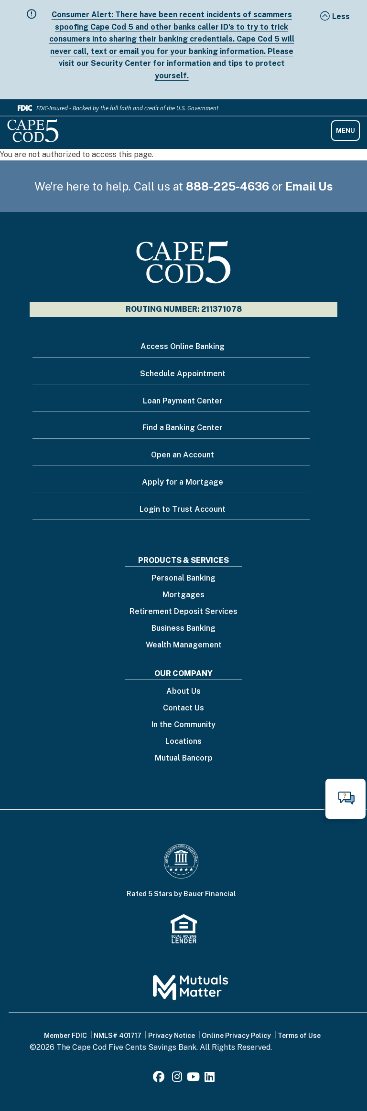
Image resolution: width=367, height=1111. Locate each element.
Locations (183, 742)
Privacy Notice (171, 1035)
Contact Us (183, 708)
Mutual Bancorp (184, 758)
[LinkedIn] (210, 1078)
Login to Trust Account (183, 509)
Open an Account (182, 454)
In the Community (183, 725)
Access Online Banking (182, 346)
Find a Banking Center (182, 427)
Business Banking (183, 628)
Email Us (309, 186)
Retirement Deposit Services (183, 612)
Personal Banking (183, 578)
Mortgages (183, 595)
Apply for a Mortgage (182, 482)
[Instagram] (177, 1078)
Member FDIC (65, 1035)
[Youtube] (193, 1078)
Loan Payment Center (183, 400)
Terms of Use (299, 1035)
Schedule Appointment (183, 373)
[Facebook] (160, 1078)
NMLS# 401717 (117, 1035)
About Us (183, 692)
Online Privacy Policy (236, 1035)
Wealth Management (184, 645)
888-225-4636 (227, 186)
